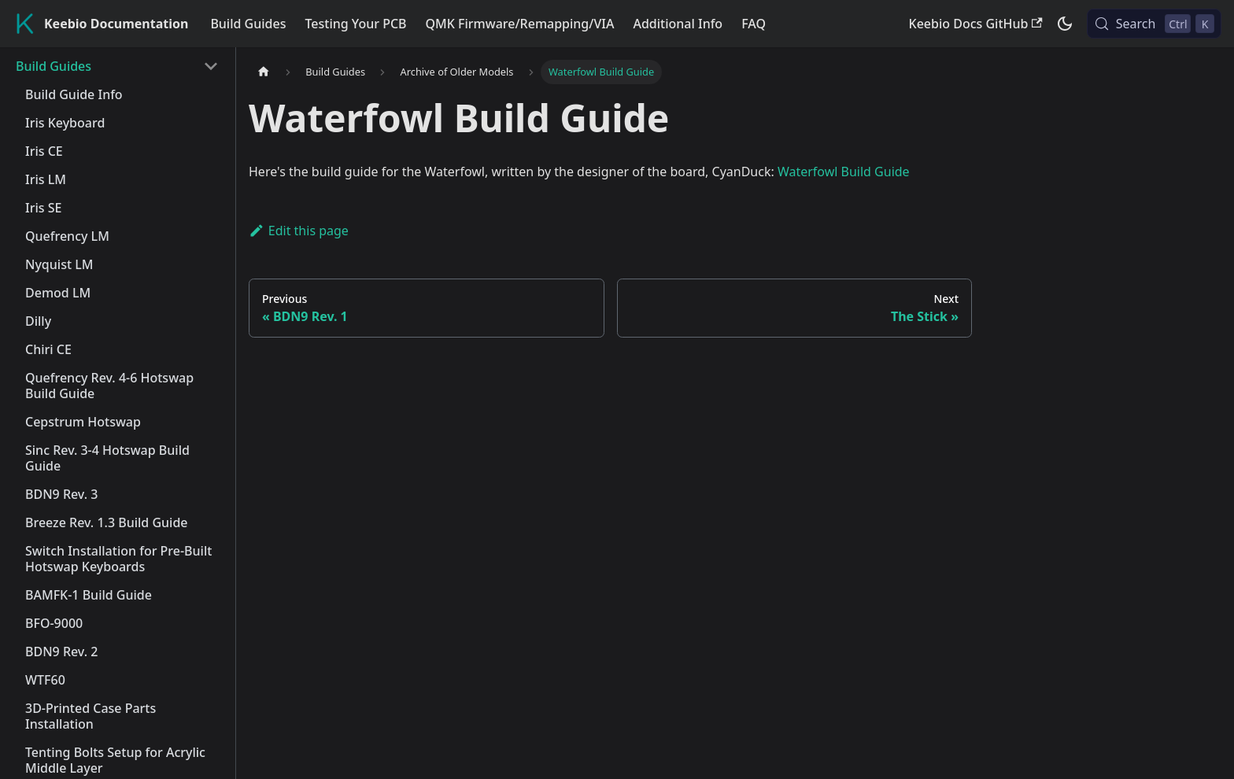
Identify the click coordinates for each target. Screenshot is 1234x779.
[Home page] (264, 72)
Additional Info (677, 23)
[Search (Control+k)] (1154, 24)
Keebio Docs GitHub (976, 23)
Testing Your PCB (355, 23)
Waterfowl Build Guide (844, 171)
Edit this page (299, 230)
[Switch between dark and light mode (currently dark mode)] (1064, 23)
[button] (117, 66)
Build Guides (248, 23)
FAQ (753, 23)
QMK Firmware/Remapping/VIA (520, 23)
